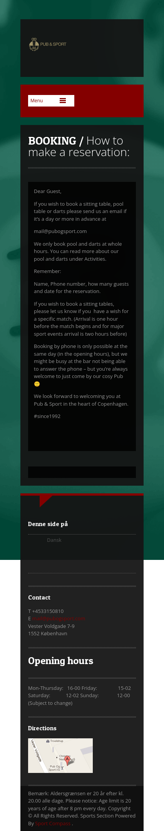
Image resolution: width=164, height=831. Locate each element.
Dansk (54, 539)
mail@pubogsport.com (58, 618)
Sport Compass (53, 823)
